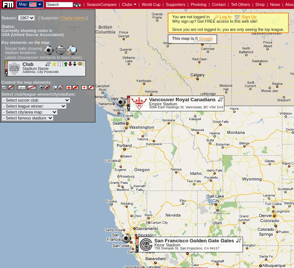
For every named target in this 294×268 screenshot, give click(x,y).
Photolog (198, 4)
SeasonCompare (102, 4)
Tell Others (240, 4)
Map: (23, 4)
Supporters (175, 4)
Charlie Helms (72, 18)
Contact (219, 4)
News (275, 4)
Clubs (127, 4)
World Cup (151, 4)
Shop (260, 4)
